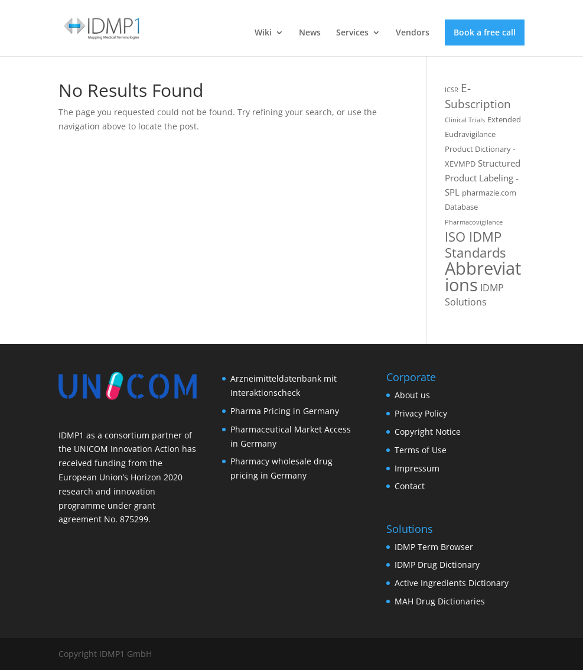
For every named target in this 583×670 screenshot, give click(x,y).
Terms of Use (421, 450)
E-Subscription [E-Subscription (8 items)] (478, 96)
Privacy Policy (421, 413)
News (310, 33)
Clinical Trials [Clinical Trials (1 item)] (465, 120)
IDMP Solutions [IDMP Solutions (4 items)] (474, 294)
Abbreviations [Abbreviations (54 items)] (483, 276)
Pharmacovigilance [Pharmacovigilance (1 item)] (474, 222)
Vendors (412, 33)
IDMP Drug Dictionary (437, 564)
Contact (410, 486)
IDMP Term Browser (434, 546)
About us (412, 395)
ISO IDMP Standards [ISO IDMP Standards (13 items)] (475, 244)
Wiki (263, 33)
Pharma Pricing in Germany (284, 411)
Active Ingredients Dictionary (452, 582)
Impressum (417, 468)
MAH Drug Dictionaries (440, 601)
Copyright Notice (428, 431)
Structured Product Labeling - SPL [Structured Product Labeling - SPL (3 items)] (482, 177)
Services (352, 33)
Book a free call (485, 32)
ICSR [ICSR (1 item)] (451, 90)
